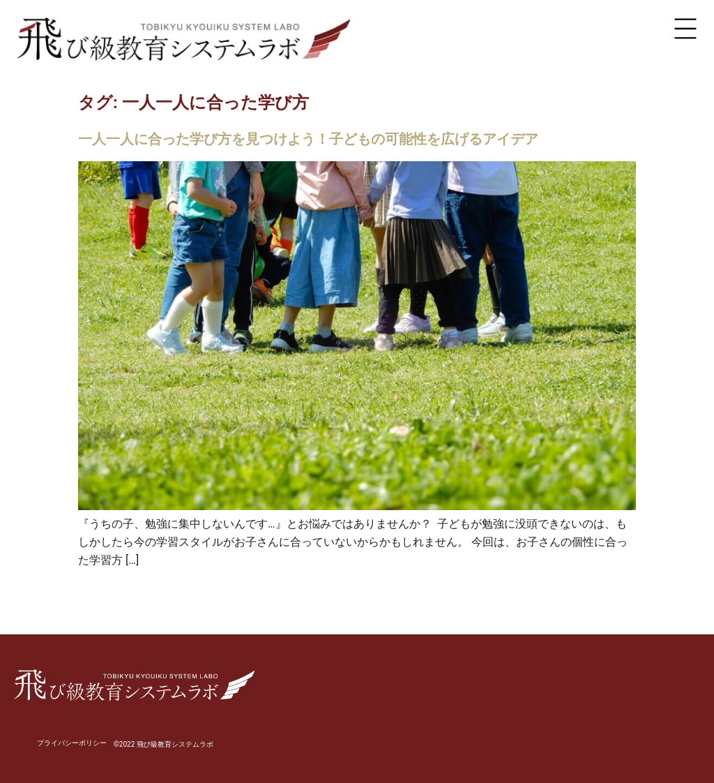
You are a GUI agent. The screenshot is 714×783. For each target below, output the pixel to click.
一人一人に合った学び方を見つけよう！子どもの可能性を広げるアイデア (308, 138)
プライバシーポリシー (72, 743)
